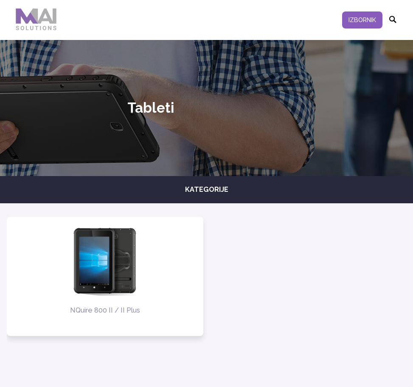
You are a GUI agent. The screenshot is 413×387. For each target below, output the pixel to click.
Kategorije (206, 189)
